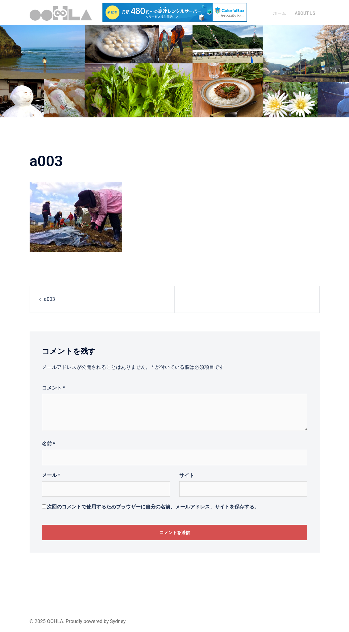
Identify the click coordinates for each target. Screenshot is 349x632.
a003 (49, 299)
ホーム (279, 13)
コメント (53, 388)
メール (51, 475)
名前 (48, 444)
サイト (186, 475)
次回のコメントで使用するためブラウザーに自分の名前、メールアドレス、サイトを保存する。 (153, 507)
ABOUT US (305, 13)
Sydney (118, 621)
